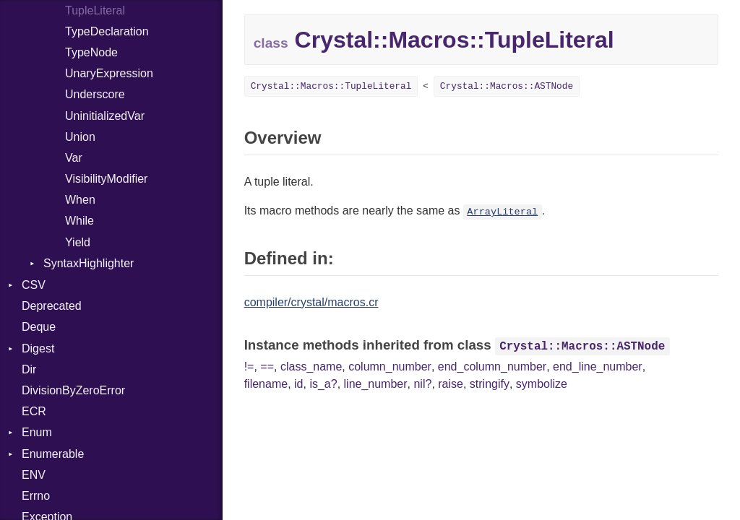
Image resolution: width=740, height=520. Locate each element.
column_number (389, 366)
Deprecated (52, 306)
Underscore (95, 94)
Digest (38, 348)
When (80, 200)
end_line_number (597, 366)
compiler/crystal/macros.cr (311, 302)
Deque (39, 327)
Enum (37, 432)
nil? (422, 384)
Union (80, 137)
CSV (34, 285)
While (79, 220)
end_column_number (492, 366)
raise (450, 384)
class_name (311, 366)
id (298, 384)
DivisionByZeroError (73, 390)
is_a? (323, 384)
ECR (34, 411)
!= (249, 366)
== (267, 366)
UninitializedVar (105, 116)
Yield (77, 242)
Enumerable (53, 454)
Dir (29, 369)
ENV (34, 475)
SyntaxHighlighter (88, 263)
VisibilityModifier (106, 179)
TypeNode (91, 52)
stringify (489, 384)
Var (73, 158)
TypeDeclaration (107, 31)
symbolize (541, 384)
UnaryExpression (109, 73)
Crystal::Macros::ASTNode (506, 86)
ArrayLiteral (502, 212)
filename (266, 384)
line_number (376, 384)
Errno (36, 496)
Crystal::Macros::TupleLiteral (331, 86)
